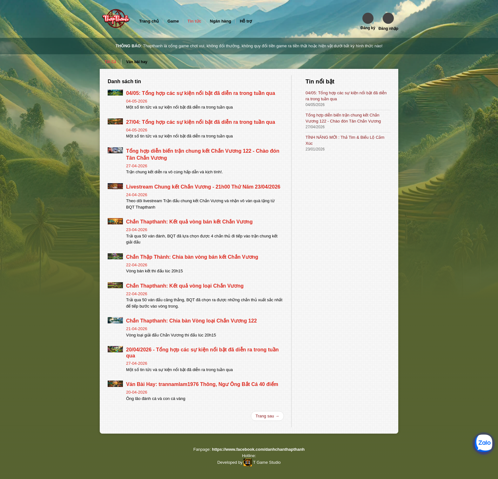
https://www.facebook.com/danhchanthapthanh (258, 449)
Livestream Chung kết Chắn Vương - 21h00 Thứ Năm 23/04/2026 (203, 187)
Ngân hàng (220, 21)
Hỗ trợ (246, 21)
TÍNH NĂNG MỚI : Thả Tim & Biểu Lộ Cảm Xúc (345, 140)
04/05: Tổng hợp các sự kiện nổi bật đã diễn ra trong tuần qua (200, 93)
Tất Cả (110, 62)
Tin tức (194, 21)
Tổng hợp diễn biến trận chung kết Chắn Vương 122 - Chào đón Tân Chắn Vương (343, 118)
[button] (367, 21)
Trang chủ (149, 21)
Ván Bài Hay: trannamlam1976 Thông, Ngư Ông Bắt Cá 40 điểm (202, 384)
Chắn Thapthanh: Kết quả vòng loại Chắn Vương (185, 286)
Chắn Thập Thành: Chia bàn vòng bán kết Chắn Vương (192, 257)
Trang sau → (267, 416)
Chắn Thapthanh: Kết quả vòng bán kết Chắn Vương (189, 221)
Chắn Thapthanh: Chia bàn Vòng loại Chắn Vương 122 (191, 320)
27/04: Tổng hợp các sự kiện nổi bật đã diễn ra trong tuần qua (200, 122)
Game (173, 21)
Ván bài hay (136, 62)
